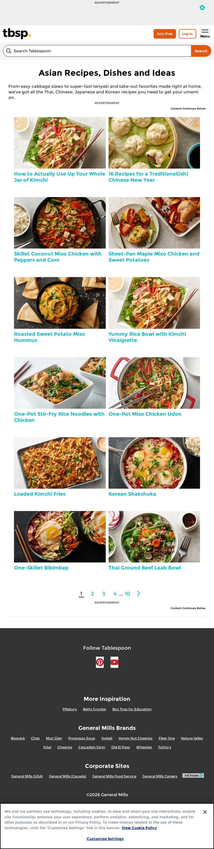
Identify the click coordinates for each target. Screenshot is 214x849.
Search (201, 51)
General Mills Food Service (114, 776)
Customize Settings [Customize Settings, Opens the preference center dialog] (105, 838)
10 (127, 594)
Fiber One (167, 738)
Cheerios (64, 747)
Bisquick (18, 738)
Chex (35, 738)
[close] (202, 8)
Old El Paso (120, 747)
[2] (139, 593)
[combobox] (97, 51)
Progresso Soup (81, 738)
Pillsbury (70, 709)
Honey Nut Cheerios (135, 738)
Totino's (164, 747)
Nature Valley (192, 738)
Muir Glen (54, 738)
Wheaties (144, 747)
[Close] (205, 812)
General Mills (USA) (27, 776)
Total (47, 747)
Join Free (165, 34)
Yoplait (106, 738)
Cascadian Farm (91, 747)
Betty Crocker (94, 709)
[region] (107, 826)
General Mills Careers (159, 776)
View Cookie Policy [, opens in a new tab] (139, 828)
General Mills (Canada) (67, 776)
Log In (187, 34)
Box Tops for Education (132, 709)
